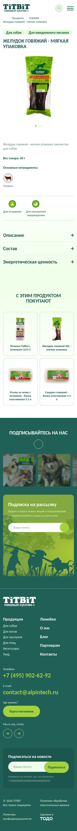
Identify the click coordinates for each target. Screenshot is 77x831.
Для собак (10, 626)
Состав (10, 248)
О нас (45, 627)
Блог (44, 636)
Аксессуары (11, 648)
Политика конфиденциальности (17, 817)
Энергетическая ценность (30, 261)
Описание (13, 235)
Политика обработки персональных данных (54, 803)
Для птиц (9, 643)
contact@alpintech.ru (30, 692)
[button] (36, 126)
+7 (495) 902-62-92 (27, 675)
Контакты (48, 654)
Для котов (10, 631)
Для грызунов (12, 637)
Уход (6, 654)
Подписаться (56, 767)
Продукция (13, 619)
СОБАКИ (34, 18)
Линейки (48, 619)
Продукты (18, 18)
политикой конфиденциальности (30, 780)
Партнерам (50, 645)
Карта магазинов (22, 711)
